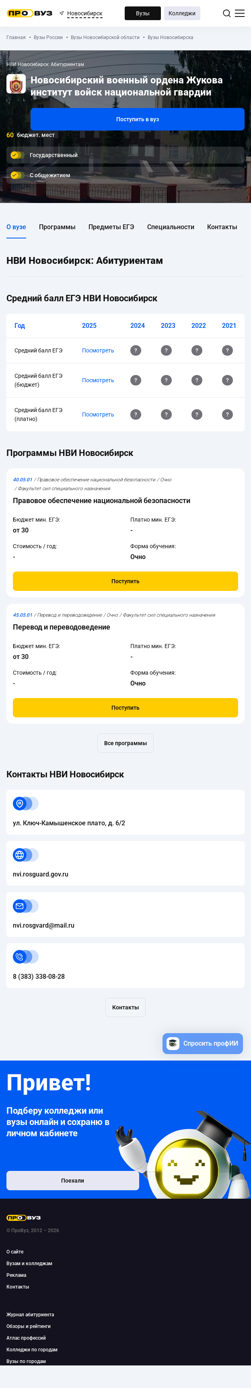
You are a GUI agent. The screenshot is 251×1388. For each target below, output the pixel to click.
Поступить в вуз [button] (137, 119)
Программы (57, 227)
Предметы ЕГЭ (111, 227)
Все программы (125, 743)
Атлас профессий (26, 1338)
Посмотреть (98, 350)
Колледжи (182, 13)
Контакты (222, 227)
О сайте (14, 1252)
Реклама (16, 1275)
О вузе (16, 227)
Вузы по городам (26, 1361)
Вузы (143, 13)
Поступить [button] (125, 581)
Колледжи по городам (32, 1350)
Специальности (170, 227)
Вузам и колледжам (29, 1263)
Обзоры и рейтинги (28, 1326)
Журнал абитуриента (30, 1315)
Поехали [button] (58, 1182)
